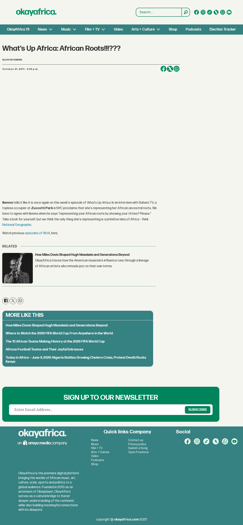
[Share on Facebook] (163, 69)
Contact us (135, 440)
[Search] (185, 12)
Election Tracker (223, 29)
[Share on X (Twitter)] (170, 69)
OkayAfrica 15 (18, 29)
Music (66, 29)
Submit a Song (138, 448)
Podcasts (193, 29)
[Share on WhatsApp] (176, 69)
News (42, 29)
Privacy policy (137, 444)
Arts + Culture (143, 29)
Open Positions (138, 452)
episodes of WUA (37, 233)
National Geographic (17, 225)
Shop (173, 29)
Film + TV (92, 29)
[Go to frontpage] (36, 12)
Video (118, 29)
